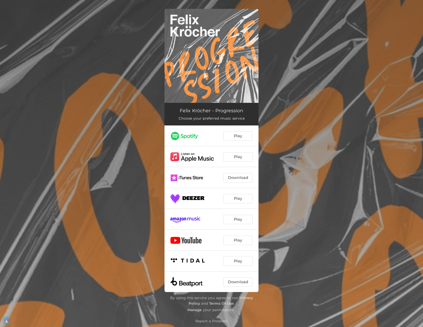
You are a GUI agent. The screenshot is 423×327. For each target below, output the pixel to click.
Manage (194, 310)
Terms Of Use (221, 303)
